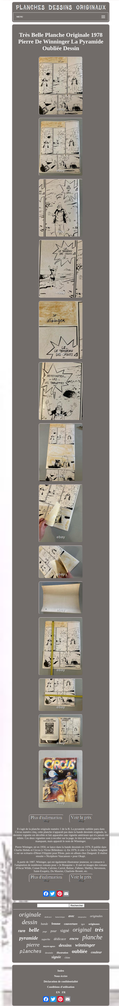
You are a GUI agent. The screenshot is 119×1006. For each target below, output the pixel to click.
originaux (94, 924)
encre (74, 938)
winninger (85, 945)
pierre (32, 945)
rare (21, 931)
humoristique (60, 917)
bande (44, 923)
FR (63, 992)
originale (30, 914)
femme (56, 923)
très (99, 929)
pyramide (28, 938)
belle (34, 930)
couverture (70, 923)
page (45, 931)
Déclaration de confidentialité (61, 981)
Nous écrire (60, 976)
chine (67, 957)
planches (30, 951)
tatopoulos (82, 917)
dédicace (60, 939)
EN (58, 992)
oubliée (79, 951)
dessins (65, 945)
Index (61, 970)
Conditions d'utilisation (60, 986)
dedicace (48, 917)
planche (92, 937)
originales (96, 916)
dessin (29, 922)
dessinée (49, 952)
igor (83, 924)
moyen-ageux (49, 946)
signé (64, 930)
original (82, 929)
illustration (62, 952)
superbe (46, 939)
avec (71, 916)
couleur (96, 952)
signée (56, 957)
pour (54, 931)
